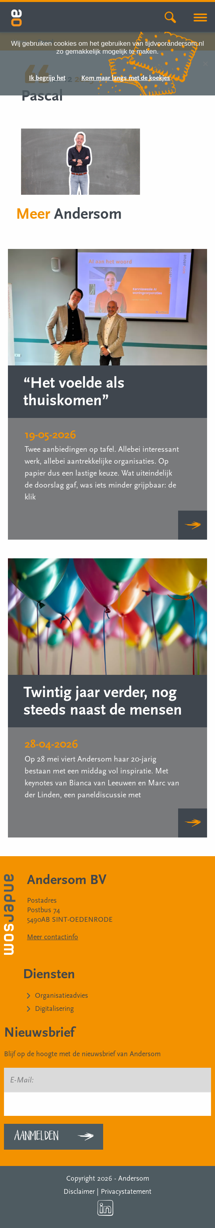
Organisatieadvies (61, 995)
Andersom (133, 1178)
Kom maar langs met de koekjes (125, 78)
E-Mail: (22, 1080)
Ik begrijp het (47, 78)
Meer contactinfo (52, 937)
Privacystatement (126, 1191)
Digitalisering (54, 1009)
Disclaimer (79, 1191)
